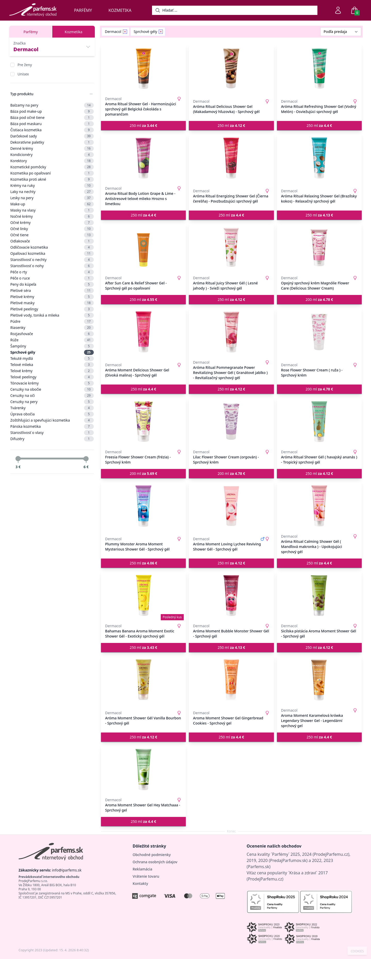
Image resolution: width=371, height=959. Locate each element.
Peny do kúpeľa (52, 284)
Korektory (52, 160)
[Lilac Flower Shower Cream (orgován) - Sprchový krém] (231, 421)
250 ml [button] (143, 125)
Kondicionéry (52, 154)
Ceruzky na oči (52, 395)
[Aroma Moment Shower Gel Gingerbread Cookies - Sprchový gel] (231, 680)
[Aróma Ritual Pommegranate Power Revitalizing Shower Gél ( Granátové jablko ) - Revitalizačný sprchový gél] (231, 332)
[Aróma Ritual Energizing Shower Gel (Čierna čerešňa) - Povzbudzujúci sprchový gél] (231, 158)
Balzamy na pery (52, 105)
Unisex (23, 74)
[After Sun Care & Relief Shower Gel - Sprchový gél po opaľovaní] (143, 247)
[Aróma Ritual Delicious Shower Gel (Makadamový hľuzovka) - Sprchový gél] (231, 68)
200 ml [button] (319, 299)
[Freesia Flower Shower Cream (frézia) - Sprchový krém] (143, 421)
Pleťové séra (52, 290)
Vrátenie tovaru (146, 876)
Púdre (52, 321)
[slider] (18, 458)
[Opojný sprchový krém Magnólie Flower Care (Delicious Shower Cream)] (319, 247)
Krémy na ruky (52, 185)
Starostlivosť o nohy (52, 265)
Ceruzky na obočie (52, 389)
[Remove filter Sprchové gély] (161, 32)
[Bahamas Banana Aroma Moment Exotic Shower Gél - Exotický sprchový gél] (143, 595)
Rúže (52, 340)
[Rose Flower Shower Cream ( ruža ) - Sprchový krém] (319, 332)
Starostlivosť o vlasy (52, 432)
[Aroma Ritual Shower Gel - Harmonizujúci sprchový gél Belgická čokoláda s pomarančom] (143, 68)
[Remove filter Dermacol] (125, 32)
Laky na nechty (52, 191)
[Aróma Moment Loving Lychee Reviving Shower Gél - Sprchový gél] (231, 506)
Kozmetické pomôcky (52, 167)
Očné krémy (52, 222)
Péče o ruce (52, 278)
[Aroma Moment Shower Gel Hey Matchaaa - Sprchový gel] (143, 769)
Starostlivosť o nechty (52, 259)
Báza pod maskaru (52, 123)
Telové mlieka (52, 364)
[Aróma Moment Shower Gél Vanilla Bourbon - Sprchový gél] (143, 680)
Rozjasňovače (52, 333)
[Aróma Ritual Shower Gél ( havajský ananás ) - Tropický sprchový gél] (319, 421)
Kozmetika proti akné (52, 179)
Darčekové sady (52, 136)
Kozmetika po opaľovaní (52, 173)
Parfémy (83, 10)
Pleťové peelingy (52, 309)
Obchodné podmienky (152, 854)
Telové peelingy (52, 377)
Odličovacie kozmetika (52, 247)
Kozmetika (119, 10)
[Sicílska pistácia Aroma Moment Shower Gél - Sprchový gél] (319, 595)
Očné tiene (52, 235)
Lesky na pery (52, 197)
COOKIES (357, 951)
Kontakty (140, 883)
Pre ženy (25, 64)
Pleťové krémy (52, 296)
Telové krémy (52, 370)
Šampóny (52, 346)
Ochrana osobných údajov (155, 861)
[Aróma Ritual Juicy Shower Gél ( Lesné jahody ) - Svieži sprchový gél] (231, 247)
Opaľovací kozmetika (52, 253)
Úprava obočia (52, 414)
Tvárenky (52, 408)
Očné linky (52, 228)
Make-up (52, 204)
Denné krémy (52, 148)
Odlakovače (52, 241)
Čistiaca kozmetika (52, 130)
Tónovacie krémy (52, 383)
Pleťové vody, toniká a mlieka (52, 315)
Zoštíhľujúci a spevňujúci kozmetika (52, 420)
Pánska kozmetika (52, 426)
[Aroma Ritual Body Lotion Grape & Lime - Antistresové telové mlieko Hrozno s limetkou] (143, 158)
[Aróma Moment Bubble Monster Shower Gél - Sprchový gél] (231, 595)
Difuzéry (52, 438)
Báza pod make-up (52, 111)
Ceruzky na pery (52, 401)
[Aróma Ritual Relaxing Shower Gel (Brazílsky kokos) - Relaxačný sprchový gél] (319, 158)
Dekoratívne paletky (52, 142)
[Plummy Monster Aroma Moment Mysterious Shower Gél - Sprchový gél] (143, 506)
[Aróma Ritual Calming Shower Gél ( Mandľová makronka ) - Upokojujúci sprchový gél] (319, 506)
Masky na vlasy (52, 210)
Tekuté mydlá (52, 358)
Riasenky (52, 327)
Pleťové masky (52, 303)
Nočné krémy (52, 216)
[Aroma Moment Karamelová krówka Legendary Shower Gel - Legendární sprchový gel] (319, 680)
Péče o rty (52, 272)
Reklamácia (142, 869)
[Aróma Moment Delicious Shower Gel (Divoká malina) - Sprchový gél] (143, 332)
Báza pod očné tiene (52, 117)
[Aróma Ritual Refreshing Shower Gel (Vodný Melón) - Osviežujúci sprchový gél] (319, 68)
